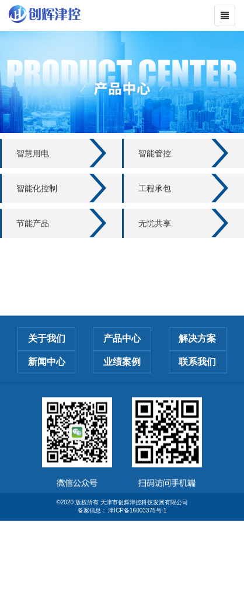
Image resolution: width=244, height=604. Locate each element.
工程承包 (154, 188)
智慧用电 (32, 153)
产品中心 (122, 352)
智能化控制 (36, 188)
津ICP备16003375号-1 (137, 524)
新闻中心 (46, 376)
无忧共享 (154, 223)
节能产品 (32, 223)
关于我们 (46, 352)
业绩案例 (122, 376)
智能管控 (154, 153)
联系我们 (197, 376)
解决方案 (197, 352)
